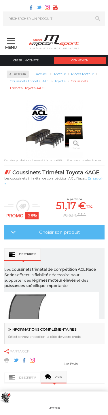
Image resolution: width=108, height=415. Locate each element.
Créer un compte (26, 60)
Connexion (79, 60)
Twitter (39, 7)
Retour (20, 74)
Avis (58, 377)
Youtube (55, 7)
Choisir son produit (59, 232)
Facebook (31, 7)
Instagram (47, 7)
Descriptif (27, 254)
